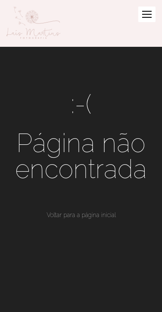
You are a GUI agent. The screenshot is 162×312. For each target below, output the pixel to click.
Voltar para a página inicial (81, 215)
